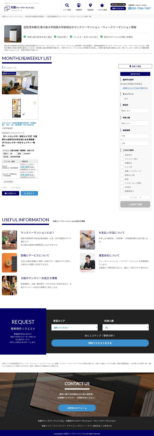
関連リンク (46, 424)
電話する (30, 193)
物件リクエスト (118, 8)
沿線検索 (79, 10)
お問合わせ (11, 193)
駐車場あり (129, 190)
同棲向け (128, 162)
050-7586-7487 (141, 8)
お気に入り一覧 (119, 4)
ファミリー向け (131, 158)
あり (126, 98)
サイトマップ (59, 424)
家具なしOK (130, 174)
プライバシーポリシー (76, 424)
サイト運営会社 (94, 424)
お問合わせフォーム (77, 407)
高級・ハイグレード (133, 170)
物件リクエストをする (100, 342)
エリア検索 (67, 10)
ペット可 (128, 166)
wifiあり (128, 186)
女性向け (128, 154)
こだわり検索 (102, 10)
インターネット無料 (133, 182)
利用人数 (109, 320)
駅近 (127, 178)
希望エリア (59, 320)
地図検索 (90, 10)
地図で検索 (136, 65)
